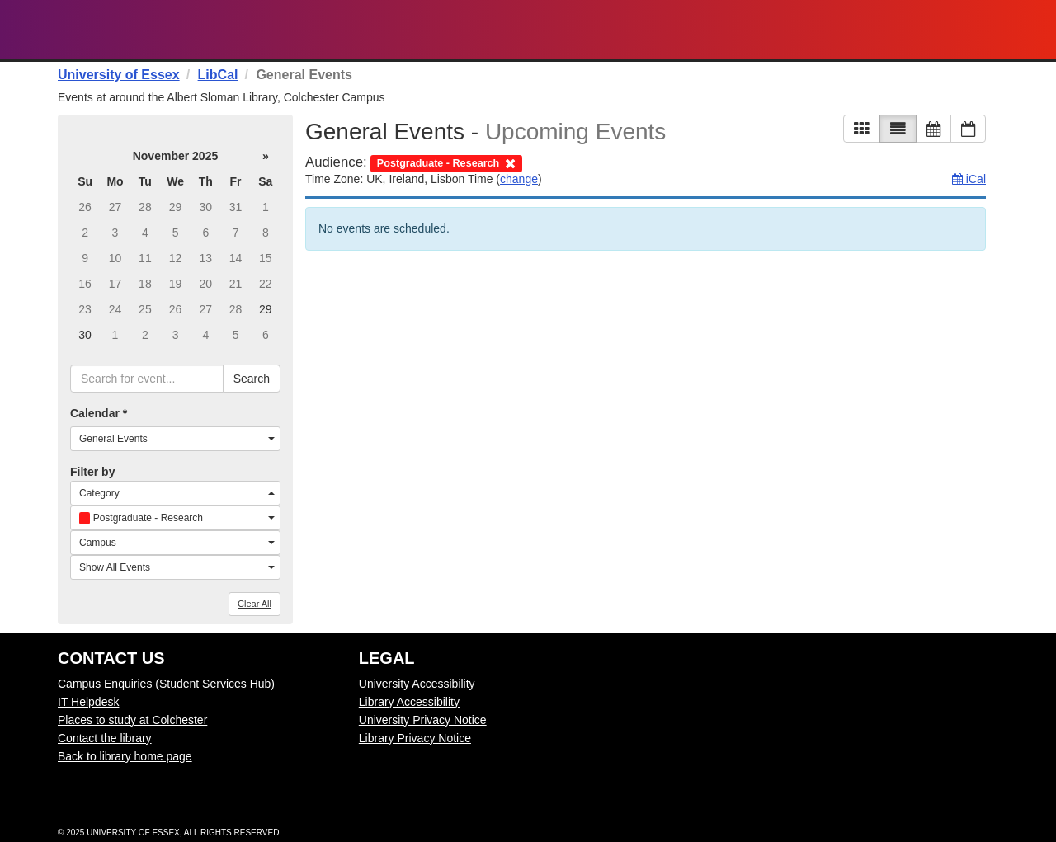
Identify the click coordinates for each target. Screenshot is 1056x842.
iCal (969, 179)
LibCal (218, 75)
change (519, 179)
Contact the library (105, 738)
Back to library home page (125, 756)
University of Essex (119, 75)
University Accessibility (417, 683)
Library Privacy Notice (415, 738)
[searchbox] (147, 379)
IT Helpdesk (88, 701)
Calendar (98, 413)
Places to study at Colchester (132, 720)
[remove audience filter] (445, 162)
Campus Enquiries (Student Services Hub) (166, 683)
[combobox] (175, 438)
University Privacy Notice (423, 720)
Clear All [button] (254, 604)
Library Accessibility (409, 701)
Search (251, 378)
